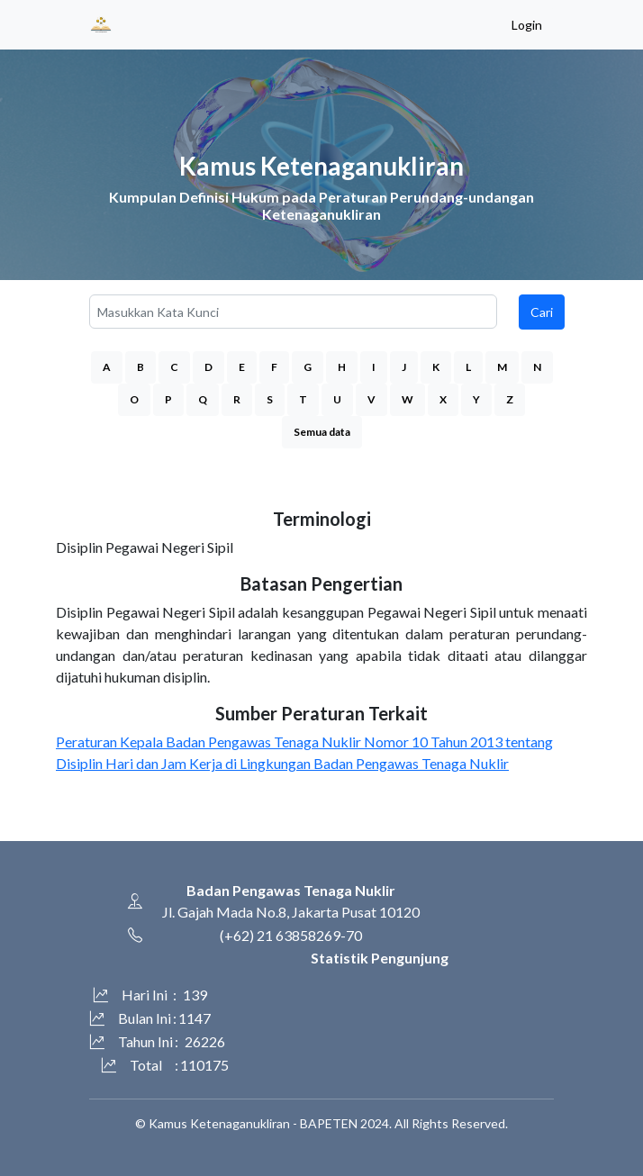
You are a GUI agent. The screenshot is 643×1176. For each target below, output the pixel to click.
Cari (541, 312)
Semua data (322, 432)
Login (527, 24)
